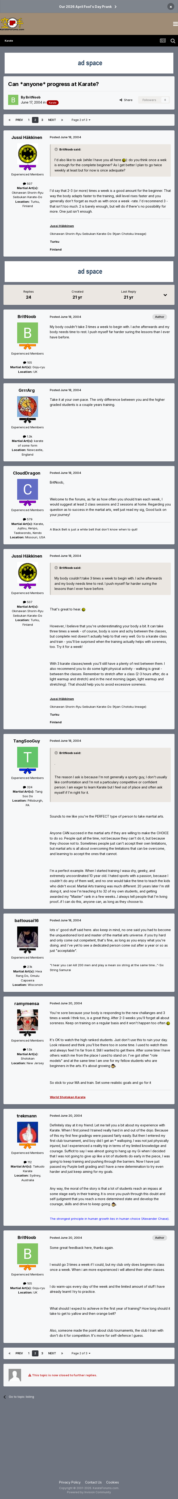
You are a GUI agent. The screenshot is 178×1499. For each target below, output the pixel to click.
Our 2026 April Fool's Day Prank (85, 7)
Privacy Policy (70, 1482)
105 (27, 362)
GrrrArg (27, 390)
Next (52, 120)
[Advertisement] (89, 1442)
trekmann (27, 1115)
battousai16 (27, 920)
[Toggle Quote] (56, 149)
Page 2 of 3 (81, 120)
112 (28, 1162)
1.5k (27, 1049)
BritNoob (33, 97)
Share (126, 100)
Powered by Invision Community (89, 1492)
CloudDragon (26, 473)
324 (27, 787)
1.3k (27, 436)
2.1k (27, 967)
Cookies (112, 1482)
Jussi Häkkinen (26, 137)
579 (27, 519)
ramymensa (26, 1003)
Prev (19, 120)
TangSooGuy (26, 741)
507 (27, 183)
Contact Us (93, 1482)
